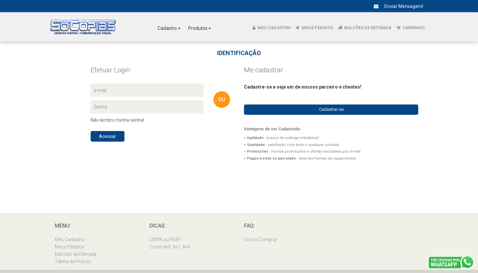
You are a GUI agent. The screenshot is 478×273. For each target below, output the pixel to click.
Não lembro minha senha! (117, 120)
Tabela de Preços (73, 261)
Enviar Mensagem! (396, 6)
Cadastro (169, 28)
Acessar (107, 136)
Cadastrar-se (331, 109)
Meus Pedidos (314, 27)
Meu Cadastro (271, 27)
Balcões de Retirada (364, 27)
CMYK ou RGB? (165, 239)
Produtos (199, 28)
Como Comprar (260, 239)
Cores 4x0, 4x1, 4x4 (169, 246)
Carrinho (410, 27)
